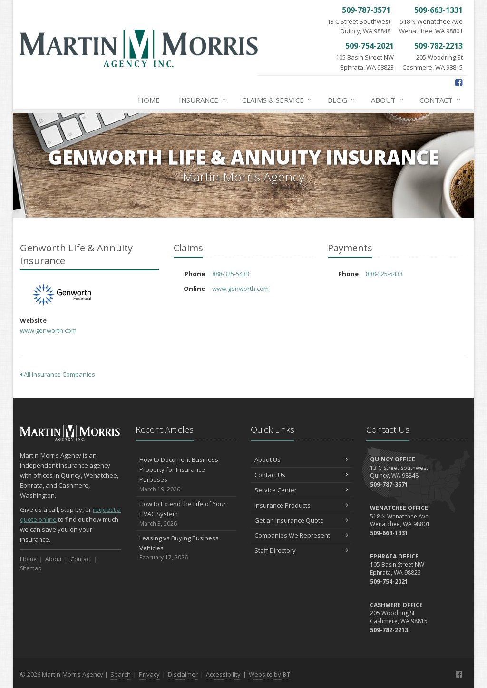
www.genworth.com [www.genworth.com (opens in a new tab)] (48, 330)
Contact (440, 100)
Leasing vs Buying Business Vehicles (186, 548)
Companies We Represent (301, 535)
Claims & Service (277, 100)
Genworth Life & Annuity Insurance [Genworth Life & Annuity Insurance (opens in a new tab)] (62, 295)
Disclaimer (183, 674)
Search (120, 674)
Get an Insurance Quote (301, 520)
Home (149, 100)
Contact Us (301, 474)
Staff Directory (301, 550)
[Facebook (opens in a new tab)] (458, 82)
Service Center (301, 490)
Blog (342, 100)
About (387, 100)
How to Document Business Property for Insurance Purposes (186, 474)
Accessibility (223, 674)
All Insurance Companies (57, 374)
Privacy (149, 674)
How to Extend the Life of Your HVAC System (186, 513)
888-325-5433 (230, 273)
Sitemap (31, 568)
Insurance (203, 100)
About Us (301, 459)
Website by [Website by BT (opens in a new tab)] (269, 674)
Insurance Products (301, 505)
